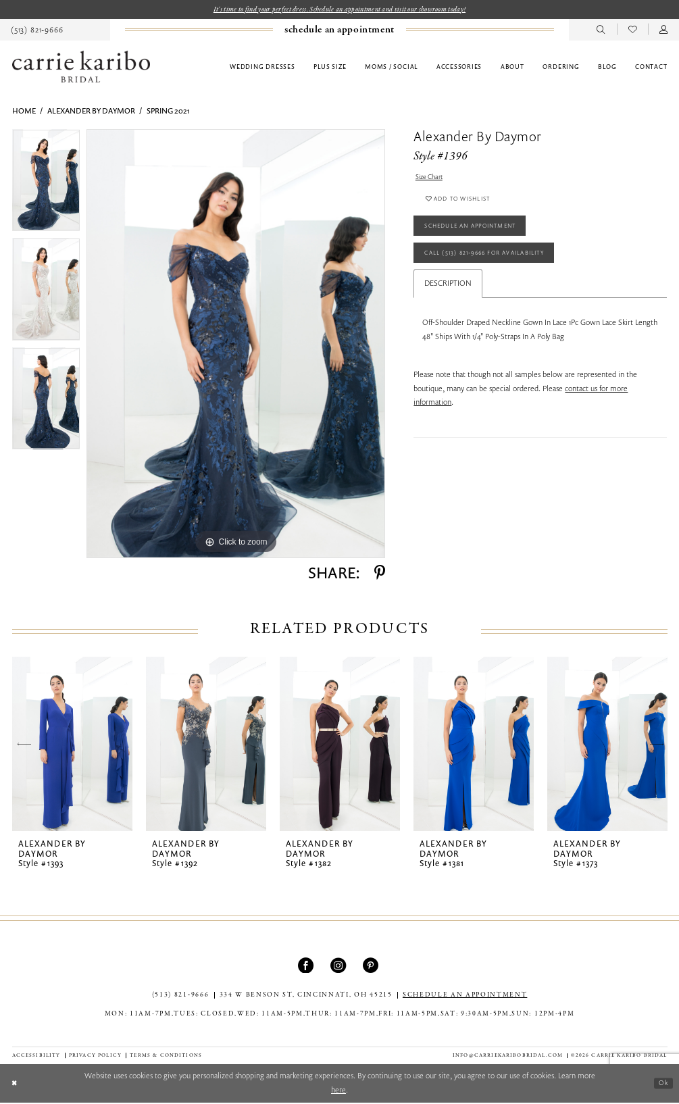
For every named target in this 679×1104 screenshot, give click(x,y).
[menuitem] (339, 31)
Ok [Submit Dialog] (662, 1085)
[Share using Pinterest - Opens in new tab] (379, 574)
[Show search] (601, 30)
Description (448, 301)
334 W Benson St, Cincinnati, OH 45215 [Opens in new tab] (306, 996)
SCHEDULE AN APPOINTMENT (465, 996)
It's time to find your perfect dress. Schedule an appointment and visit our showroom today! (339, 10)
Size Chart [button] (432, 179)
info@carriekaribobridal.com (508, 1056)
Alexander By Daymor (91, 112)
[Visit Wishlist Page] (633, 30)
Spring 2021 (168, 112)
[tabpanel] (46, 185)
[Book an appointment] (339, 31)
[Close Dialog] (16, 1085)
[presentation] (72, 745)
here (338, 1091)
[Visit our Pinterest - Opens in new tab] (372, 966)
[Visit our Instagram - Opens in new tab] (339, 966)
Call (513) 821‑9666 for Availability (499, 268)
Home (24, 112)
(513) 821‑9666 (180, 996)
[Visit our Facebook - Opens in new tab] (307, 966)
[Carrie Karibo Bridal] (81, 68)
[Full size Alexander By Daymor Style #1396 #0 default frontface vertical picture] (235, 345)
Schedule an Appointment (482, 236)
